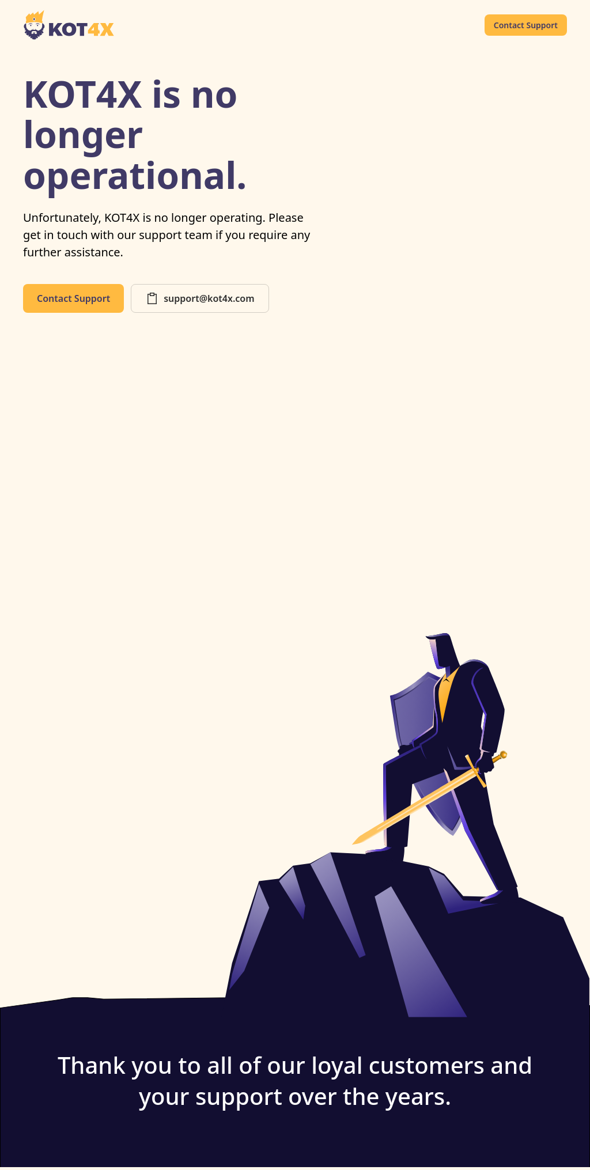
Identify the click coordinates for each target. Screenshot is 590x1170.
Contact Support (526, 25)
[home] (69, 25)
